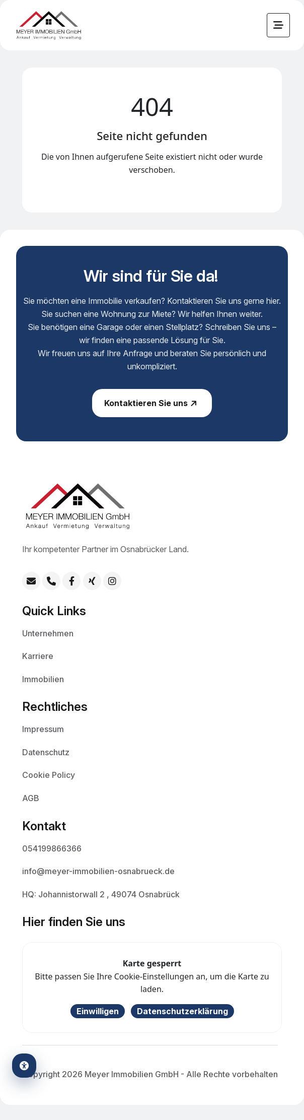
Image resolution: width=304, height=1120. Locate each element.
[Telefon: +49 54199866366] (51, 581)
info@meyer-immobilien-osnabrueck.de (98, 870)
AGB (30, 797)
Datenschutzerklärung (182, 1011)
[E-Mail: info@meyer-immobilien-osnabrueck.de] (31, 581)
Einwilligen (98, 1011)
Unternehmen (47, 632)
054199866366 (52, 847)
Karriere (37, 655)
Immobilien (43, 678)
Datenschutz (45, 751)
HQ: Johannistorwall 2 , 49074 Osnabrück (101, 893)
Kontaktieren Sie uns (151, 407)
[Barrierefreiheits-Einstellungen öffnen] (24, 1065)
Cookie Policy (48, 774)
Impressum (43, 728)
